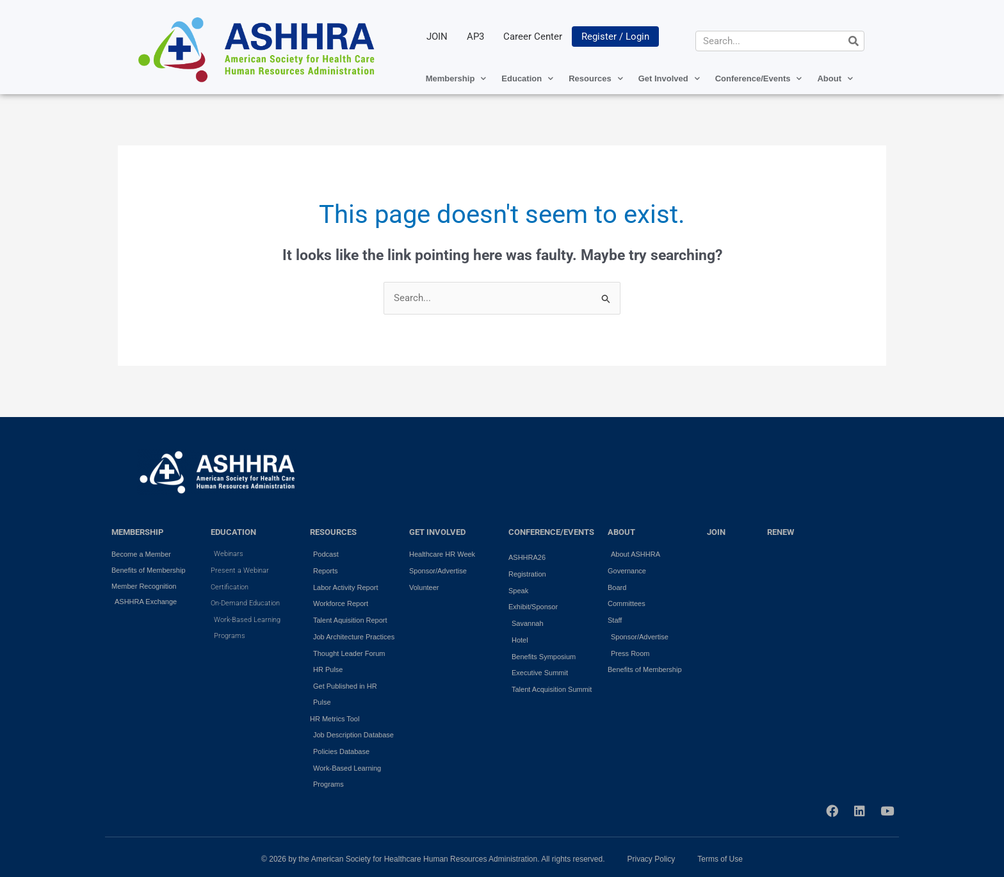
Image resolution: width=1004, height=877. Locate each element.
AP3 (475, 36)
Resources (595, 78)
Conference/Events (758, 78)
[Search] (853, 41)
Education (527, 78)
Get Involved (669, 78)
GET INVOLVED (437, 532)
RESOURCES (333, 532)
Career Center (532, 36)
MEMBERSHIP (137, 532)
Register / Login (615, 36)
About (835, 78)
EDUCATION (233, 532)
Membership (456, 78)
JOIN (437, 36)
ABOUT (621, 532)
